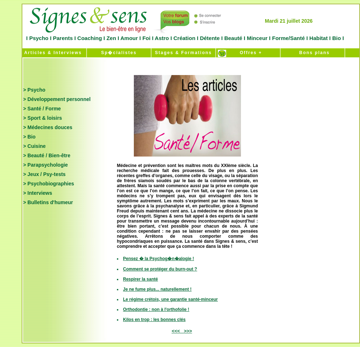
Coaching (90, 38)
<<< (176, 331)
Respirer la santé (140, 279)
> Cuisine (34, 146)
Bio (337, 38)
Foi (146, 38)
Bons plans (312, 52)
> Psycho (34, 90)
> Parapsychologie (45, 165)
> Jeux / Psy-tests (44, 174)
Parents (63, 38)
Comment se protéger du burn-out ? (160, 269)
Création (184, 38)
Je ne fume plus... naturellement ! (157, 289)
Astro (161, 38)
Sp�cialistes (119, 52)
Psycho (38, 38)
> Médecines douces (48, 127)
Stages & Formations (183, 52)
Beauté (233, 38)
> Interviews (37, 193)
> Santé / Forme (42, 108)
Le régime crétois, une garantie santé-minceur (170, 299)
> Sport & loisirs (42, 118)
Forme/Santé (288, 38)
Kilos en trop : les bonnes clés (154, 319)
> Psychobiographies (48, 183)
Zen (111, 38)
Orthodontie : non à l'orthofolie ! (156, 309)
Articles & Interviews (52, 52)
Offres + (248, 52)
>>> (188, 331)
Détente (210, 38)
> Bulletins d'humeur (48, 202)
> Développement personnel (57, 99)
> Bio (29, 137)
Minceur (256, 38)
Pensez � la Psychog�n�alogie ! (158, 258)
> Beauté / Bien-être (46, 155)
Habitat (318, 38)
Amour (128, 38)
